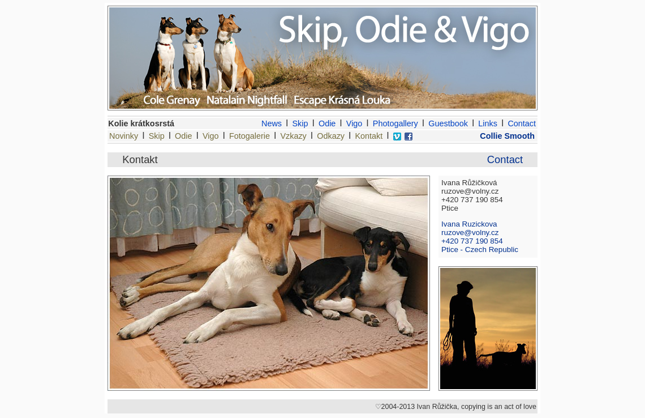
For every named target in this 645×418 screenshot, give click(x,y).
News (271, 123)
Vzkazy (293, 135)
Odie (327, 123)
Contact (522, 123)
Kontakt (369, 135)
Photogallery (395, 123)
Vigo (354, 123)
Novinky (123, 135)
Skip (300, 123)
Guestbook (448, 123)
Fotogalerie (249, 135)
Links (487, 123)
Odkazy (331, 135)
